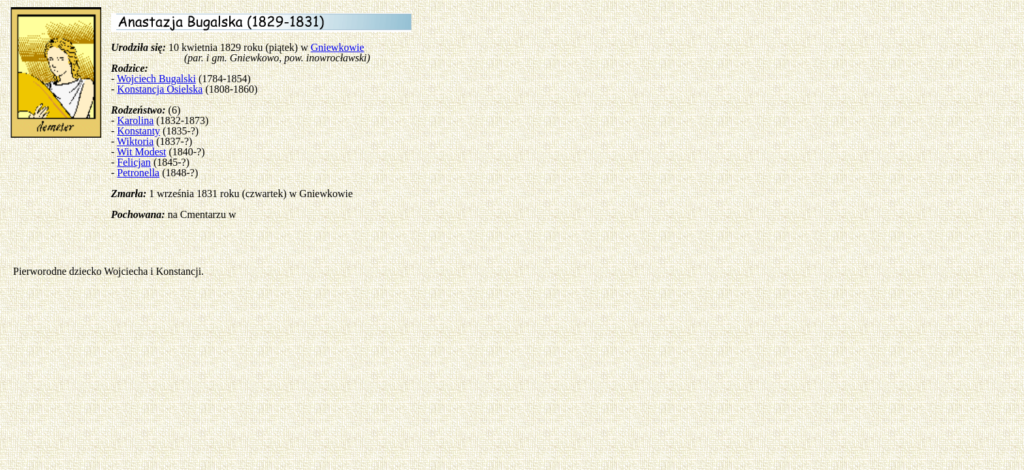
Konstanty (138, 130)
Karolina (135, 120)
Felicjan (134, 162)
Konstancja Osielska (159, 89)
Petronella (138, 172)
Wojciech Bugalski (156, 78)
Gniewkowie (337, 47)
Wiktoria (135, 141)
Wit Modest (141, 151)
